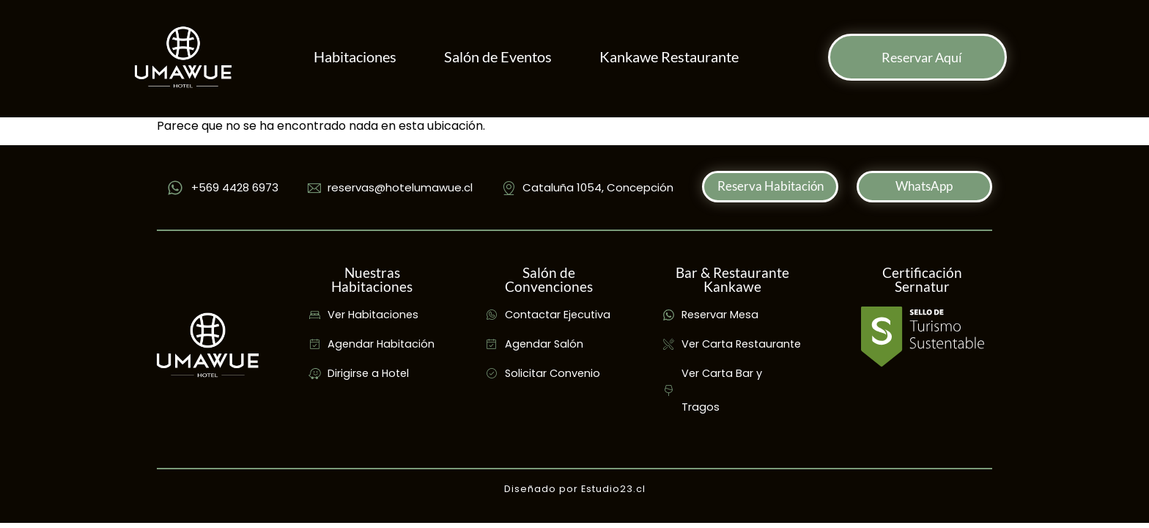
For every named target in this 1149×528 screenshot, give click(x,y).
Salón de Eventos (498, 56)
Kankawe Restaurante (669, 56)
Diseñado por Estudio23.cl (575, 489)
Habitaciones (355, 56)
